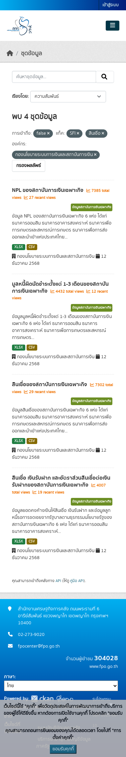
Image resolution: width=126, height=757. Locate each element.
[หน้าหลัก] (10, 53)
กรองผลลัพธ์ (28, 165)
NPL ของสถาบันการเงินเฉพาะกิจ (48, 190)
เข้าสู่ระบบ (110, 5)
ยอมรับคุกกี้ (63, 749)
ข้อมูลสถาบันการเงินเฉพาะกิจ (91, 207)
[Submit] (105, 77)
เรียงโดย (20, 96)
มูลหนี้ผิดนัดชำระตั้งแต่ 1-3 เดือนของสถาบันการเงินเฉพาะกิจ (60, 287)
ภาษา (9, 677)
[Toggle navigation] (112, 26)
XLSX (18, 247)
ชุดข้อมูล (31, 53)
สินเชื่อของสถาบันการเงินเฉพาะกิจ (50, 384)
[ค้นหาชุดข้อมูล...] (54, 77)
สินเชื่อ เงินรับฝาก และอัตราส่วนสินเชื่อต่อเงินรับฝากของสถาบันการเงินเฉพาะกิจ (61, 481)
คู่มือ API (77, 581)
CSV (32, 247)
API (58, 581)
